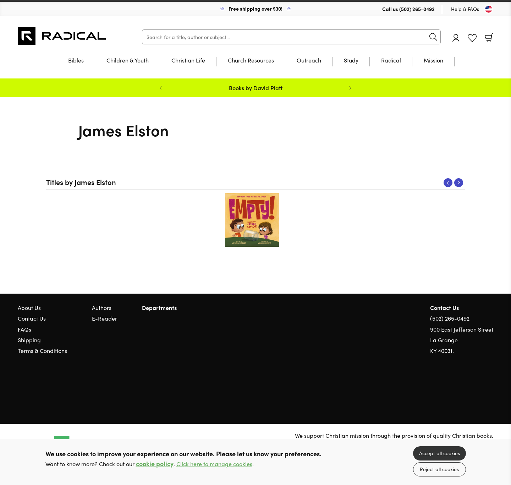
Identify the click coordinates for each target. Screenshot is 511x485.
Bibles (76, 60)
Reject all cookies (439, 469)
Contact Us (32, 318)
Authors (101, 307)
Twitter (464, 384)
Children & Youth (127, 60)
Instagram (489, 384)
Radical (391, 60)
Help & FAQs (465, 8)
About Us (29, 307)
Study (351, 60)
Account (456, 38)
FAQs (24, 329)
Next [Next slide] (350, 87)
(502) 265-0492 (417, 8)
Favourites (472, 38)
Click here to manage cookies (214, 464)
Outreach (309, 60)
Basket (489, 37)
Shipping (29, 340)
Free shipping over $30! (255, 8)
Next (458, 182)
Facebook (477, 384)
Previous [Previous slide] (161, 87)
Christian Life (188, 60)
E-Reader (104, 318)
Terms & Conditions (42, 350)
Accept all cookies (439, 453)
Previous (448, 182)
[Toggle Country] (488, 9)
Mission (433, 60)
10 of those (62, 36)
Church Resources (251, 60)
